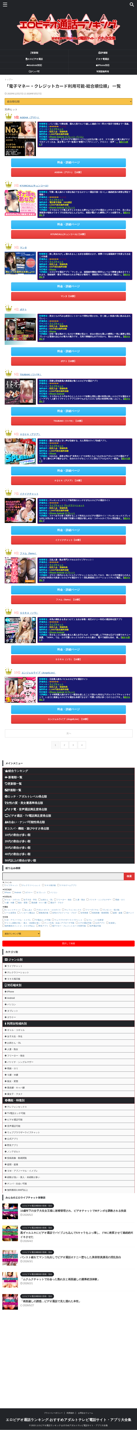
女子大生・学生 (30, 895)
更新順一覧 (13, 779)
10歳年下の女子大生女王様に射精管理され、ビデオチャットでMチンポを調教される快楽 (76, 1288)
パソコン (80, 137)
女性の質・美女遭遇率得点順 (24, 798)
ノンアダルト (15, 1213)
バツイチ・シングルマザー (100, 895)
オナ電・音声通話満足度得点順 (26, 804)
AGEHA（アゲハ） (33, 117)
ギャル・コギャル (12, 895)
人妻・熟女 (80, 895)
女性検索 (84, 908)
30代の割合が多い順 (17, 843)
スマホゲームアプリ (68, 881)
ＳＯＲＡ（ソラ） (32, 609)
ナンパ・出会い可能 (19, 1257)
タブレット (70, 137)
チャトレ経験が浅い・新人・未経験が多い (22, 918)
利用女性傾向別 (16, 1038)
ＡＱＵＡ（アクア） (34, 431)
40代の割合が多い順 (17, 849)
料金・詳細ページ (68, 162)
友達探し (112, 918)
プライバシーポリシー (53, 1413)
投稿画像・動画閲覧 (100, 908)
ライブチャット (56, 129)
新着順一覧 (13, 772)
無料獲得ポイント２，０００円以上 (20, 921)
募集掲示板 (43, 908)
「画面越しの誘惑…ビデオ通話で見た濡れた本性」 (52, 1379)
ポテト (24, 308)
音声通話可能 (95, 921)
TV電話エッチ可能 (42, 915)
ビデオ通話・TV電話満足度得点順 (28, 811)
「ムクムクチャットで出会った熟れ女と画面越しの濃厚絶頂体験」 (62, 1357)
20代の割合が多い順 (17, 836)
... (117, 142)
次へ (69, 728)
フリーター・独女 (64, 895)
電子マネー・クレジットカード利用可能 (69, 921)
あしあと (28, 905)
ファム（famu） (31, 550)
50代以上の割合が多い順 (20, 855)
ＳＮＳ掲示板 (50, 881)
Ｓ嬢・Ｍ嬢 (9, 898)
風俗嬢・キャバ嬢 (39, 898)
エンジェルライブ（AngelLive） (45, 668)
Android (60, 137)
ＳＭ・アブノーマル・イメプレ (18, 915)
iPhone (52, 137)
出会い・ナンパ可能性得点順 (25, 817)
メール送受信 (10, 908)
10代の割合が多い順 (17, 830)
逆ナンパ (130, 908)
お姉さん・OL (47, 895)
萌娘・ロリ (120, 895)
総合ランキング (16, 766)
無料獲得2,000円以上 (20, 1266)
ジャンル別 (13, 955)
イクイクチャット (32, 491)
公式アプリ (100, 918)
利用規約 (70, 1413)
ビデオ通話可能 (84, 918)
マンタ (24, 246)
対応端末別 (13, 988)
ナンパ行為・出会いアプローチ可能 (59, 918)
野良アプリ (43, 921)
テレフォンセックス (73, 905)
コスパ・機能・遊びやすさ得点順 (27, 823)
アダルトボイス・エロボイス (48, 905)
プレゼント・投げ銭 (111, 905)
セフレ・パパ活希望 (95, 915)
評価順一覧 (13, 785)
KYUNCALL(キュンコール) (39, 185)
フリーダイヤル (92, 905)
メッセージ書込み (27, 908)
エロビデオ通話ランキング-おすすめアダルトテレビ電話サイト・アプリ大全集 (68, 1420)
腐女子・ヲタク (57, 898)
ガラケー (29, 888)
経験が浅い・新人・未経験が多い (27, 1248)
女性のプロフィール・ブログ (64, 908)
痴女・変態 (22, 898)
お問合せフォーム (85, 1413)
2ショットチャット (13, 905)
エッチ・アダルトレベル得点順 (26, 791)
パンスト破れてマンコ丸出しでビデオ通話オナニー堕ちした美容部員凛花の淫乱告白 (73, 1335)
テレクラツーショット (74, 502)
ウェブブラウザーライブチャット (68, 915)
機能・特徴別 (14, 1143)
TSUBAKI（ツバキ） (34, 372)
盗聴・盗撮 (117, 908)
